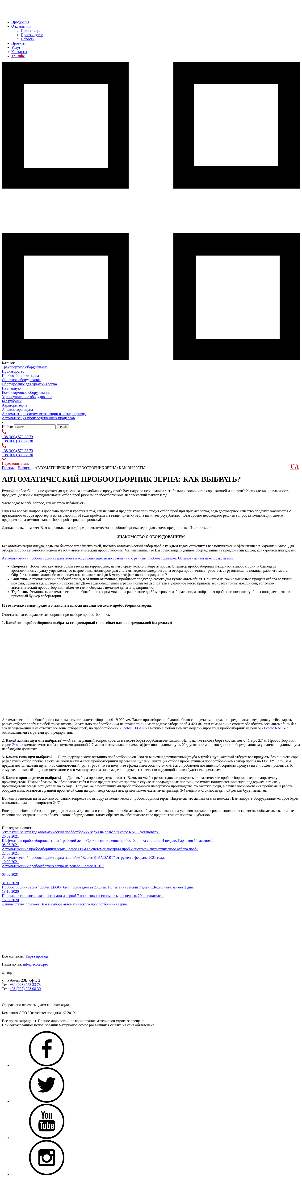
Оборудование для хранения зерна (29, 384)
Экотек (17, 745)
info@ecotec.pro (35, 964)
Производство (32, 35)
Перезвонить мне (15, 463)
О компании (21, 26)
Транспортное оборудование (24, 367)
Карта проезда (37, 956)
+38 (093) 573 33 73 (17, 437)
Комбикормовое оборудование (26, 393)
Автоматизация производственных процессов (38, 418)
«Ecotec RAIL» (274, 728)
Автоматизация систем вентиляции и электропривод (44, 414)
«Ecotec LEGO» (131, 728)
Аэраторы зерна (14, 405)
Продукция (20, 22)
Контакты (19, 52)
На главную (11, 388)
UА (294, 466)
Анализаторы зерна (17, 409)
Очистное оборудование (21, 380)
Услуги (17, 47)
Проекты (18, 43)
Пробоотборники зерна (20, 376)
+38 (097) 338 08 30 (17, 441)
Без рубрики (11, 401)
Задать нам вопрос (17, 997)
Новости (27, 39)
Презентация (31, 31)
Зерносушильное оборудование (27, 397)
